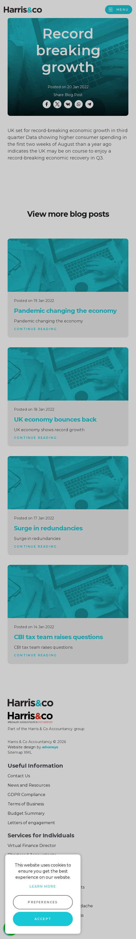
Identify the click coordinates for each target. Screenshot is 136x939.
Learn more (43, 886)
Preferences (43, 902)
